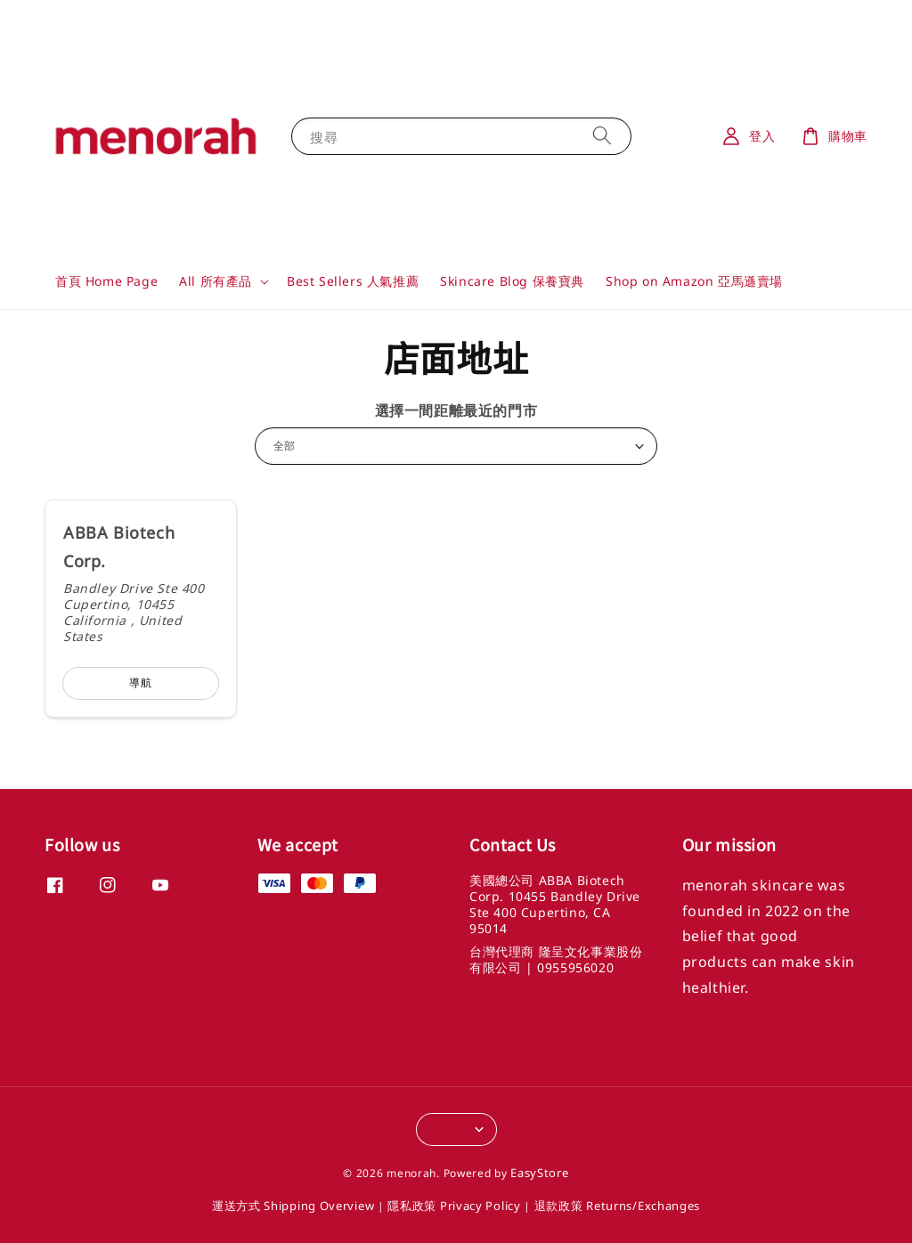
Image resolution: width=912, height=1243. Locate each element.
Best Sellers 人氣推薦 (353, 280)
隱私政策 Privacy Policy (453, 1206)
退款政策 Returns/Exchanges (617, 1206)
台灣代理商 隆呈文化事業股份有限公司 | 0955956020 (555, 959)
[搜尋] (602, 135)
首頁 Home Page (106, 280)
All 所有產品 (215, 281)
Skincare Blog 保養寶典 (512, 280)
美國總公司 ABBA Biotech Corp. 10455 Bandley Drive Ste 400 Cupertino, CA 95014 (554, 905)
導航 (140, 682)
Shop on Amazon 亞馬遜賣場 (694, 280)
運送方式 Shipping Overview (293, 1206)
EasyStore (539, 1173)
